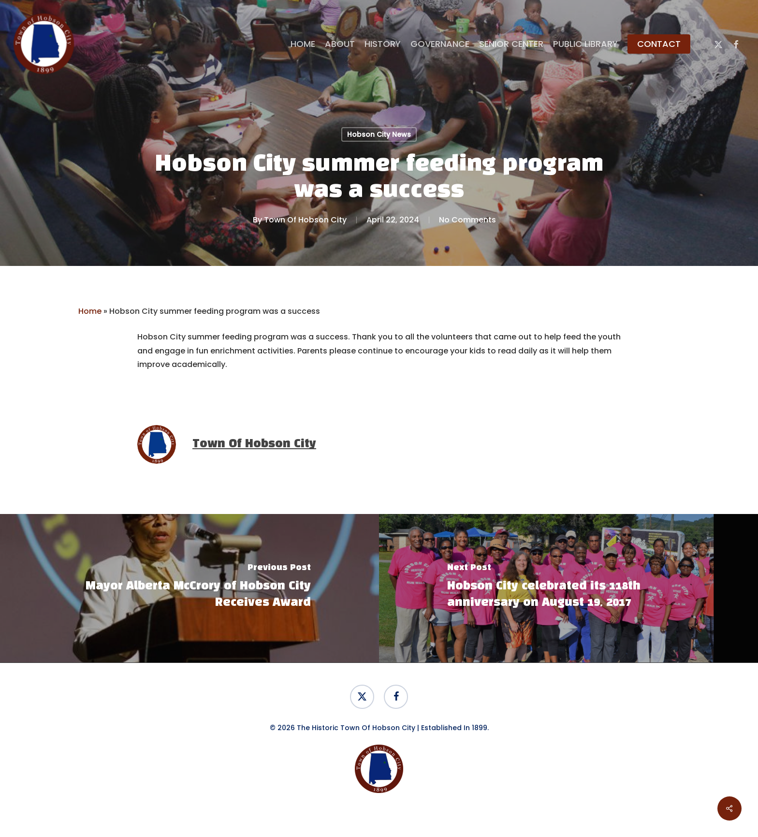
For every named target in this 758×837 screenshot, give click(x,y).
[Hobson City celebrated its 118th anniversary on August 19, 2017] (568, 588)
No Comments (467, 219)
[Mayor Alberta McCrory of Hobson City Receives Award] (189, 588)
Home (90, 311)
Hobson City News (379, 134)
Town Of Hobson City (305, 219)
